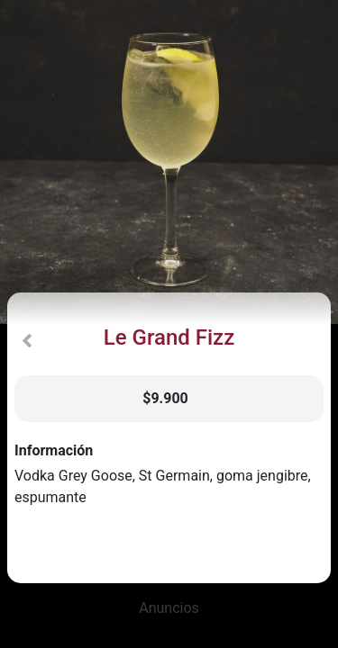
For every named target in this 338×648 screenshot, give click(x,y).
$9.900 (165, 398)
